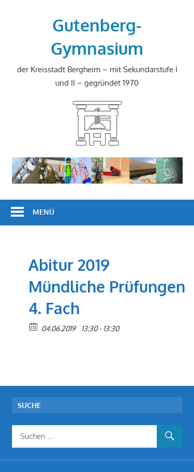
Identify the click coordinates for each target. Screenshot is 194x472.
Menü (43, 211)
